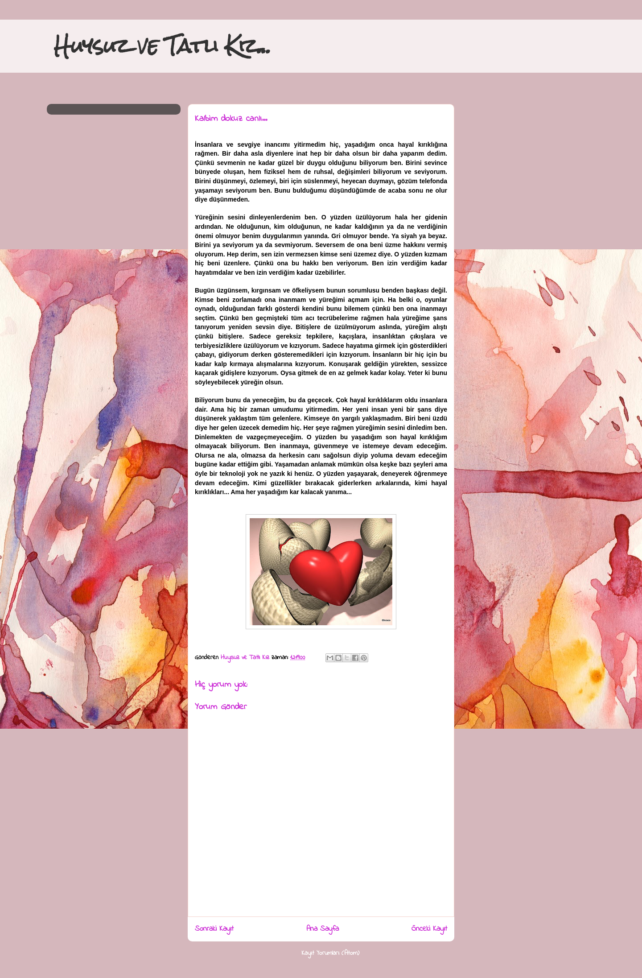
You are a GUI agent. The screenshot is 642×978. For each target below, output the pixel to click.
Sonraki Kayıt (214, 929)
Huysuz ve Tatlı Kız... (162, 46)
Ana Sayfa (322, 929)
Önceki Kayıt (429, 929)
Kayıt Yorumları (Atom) (330, 953)
